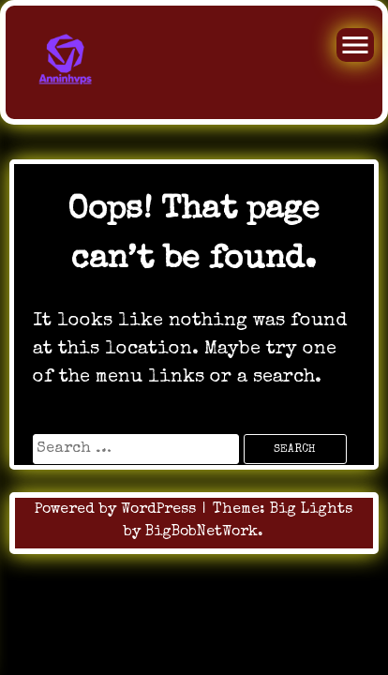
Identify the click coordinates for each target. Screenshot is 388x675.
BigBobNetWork (201, 532)
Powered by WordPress (118, 510)
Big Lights (311, 510)
